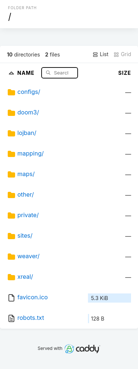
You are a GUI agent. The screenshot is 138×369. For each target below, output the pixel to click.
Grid (122, 54)
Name (26, 72)
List (100, 54)
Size (124, 73)
